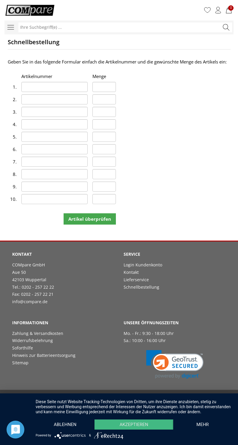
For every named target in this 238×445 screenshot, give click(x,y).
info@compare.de (30, 301)
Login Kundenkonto (143, 265)
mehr (202, 424)
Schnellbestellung (141, 287)
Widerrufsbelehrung (32, 340)
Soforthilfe (22, 348)
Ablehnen (65, 424)
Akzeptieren (133, 424)
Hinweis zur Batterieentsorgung (43, 355)
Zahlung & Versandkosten (37, 333)
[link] (175, 364)
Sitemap (20, 362)
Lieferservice (136, 279)
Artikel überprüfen (89, 219)
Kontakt (131, 272)
